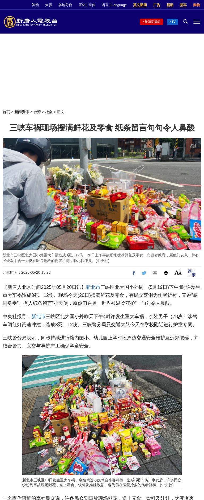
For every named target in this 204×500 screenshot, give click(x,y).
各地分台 (65, 5)
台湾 (37, 112)
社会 (49, 112)
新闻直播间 (152, 22)
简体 (91, 5)
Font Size (178, 272)
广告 (156, 5)
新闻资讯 (21, 112)
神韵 (35, 5)
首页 (6, 112)
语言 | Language (114, 5)
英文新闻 (140, 5)
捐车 (183, 5)
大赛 (48, 5)
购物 (196, 5)
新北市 (93, 287)
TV (174, 22)
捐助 (170, 5)
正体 (82, 5)
